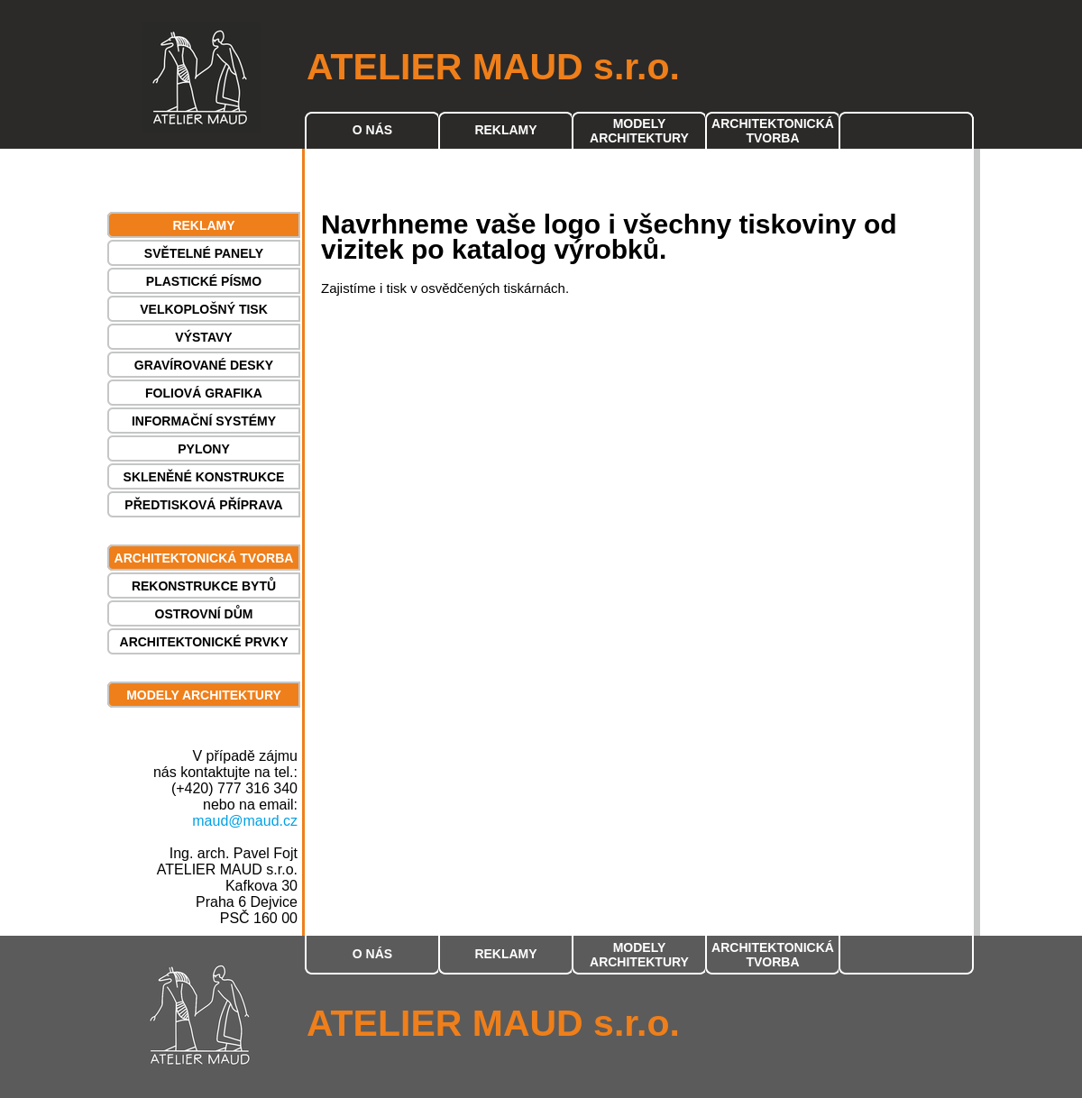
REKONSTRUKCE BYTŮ (204, 586)
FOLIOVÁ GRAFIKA (203, 393)
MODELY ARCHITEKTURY (639, 130)
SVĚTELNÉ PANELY (203, 253)
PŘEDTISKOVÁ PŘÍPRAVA (203, 505)
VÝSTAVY (203, 337)
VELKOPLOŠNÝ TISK (204, 309)
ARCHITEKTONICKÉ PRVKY (204, 642)
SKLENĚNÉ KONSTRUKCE (204, 477)
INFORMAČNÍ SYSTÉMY (204, 421)
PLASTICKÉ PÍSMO (203, 281)
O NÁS (372, 130)
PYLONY (204, 449)
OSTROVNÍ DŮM (204, 614)
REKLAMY (505, 130)
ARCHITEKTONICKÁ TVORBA (772, 130)
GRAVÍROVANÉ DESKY (203, 365)
